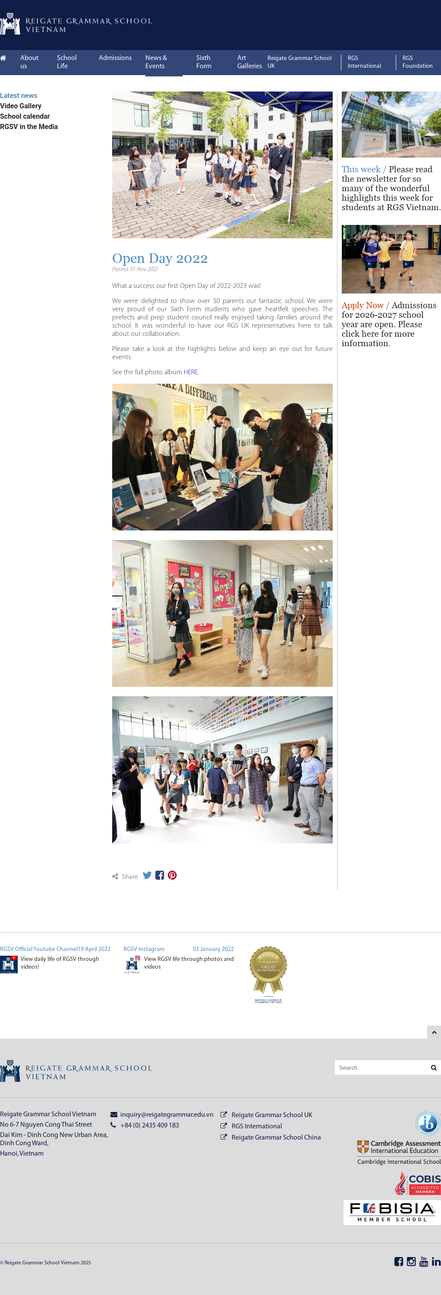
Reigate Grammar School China (276, 1137)
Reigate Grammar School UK (299, 62)
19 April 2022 (94, 949)
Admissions (115, 58)
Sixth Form (203, 62)
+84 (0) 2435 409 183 (144, 1125)
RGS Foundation (418, 62)
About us (29, 62)
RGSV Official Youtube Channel (39, 949)
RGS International (364, 62)
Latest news (18, 96)
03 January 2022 (213, 949)
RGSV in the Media (29, 127)
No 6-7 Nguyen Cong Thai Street (46, 1124)
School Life (67, 62)
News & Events (156, 62)
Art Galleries (249, 62)
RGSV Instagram (144, 949)
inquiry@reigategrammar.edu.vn (162, 1114)
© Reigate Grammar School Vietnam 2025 (45, 1263)
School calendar (25, 116)
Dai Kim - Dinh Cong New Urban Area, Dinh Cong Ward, (54, 1139)
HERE (191, 372)
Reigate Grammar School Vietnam (48, 1114)
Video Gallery (20, 106)
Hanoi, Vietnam (22, 1153)
